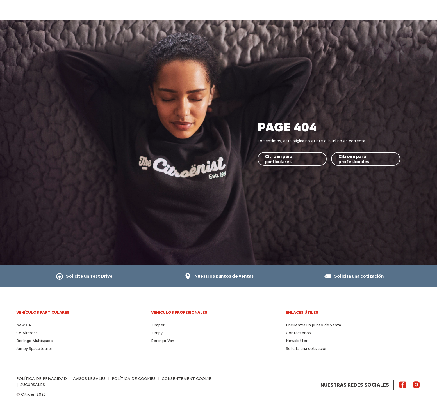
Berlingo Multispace (34, 340)
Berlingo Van (162, 340)
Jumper (158, 325)
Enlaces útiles (302, 312)
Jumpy (157, 333)
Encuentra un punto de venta (313, 325)
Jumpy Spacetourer (34, 348)
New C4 (23, 325)
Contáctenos (298, 333)
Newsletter (297, 340)
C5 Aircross (27, 333)
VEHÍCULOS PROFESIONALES (179, 312)
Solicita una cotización (306, 348)
